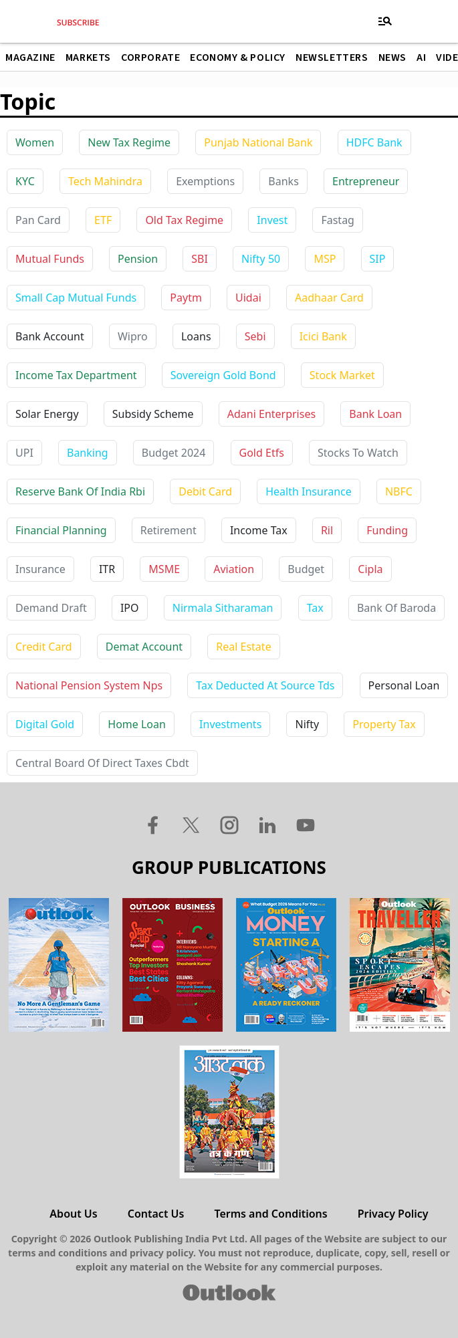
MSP (325, 258)
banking (87, 452)
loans (196, 336)
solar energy (47, 414)
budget (306, 569)
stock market (342, 375)
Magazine (30, 57)
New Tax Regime (129, 142)
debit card (205, 491)
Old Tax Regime (184, 220)
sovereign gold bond (223, 375)
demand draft (51, 607)
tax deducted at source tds (265, 685)
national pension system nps (88, 685)
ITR (107, 569)
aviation (233, 569)
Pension (138, 258)
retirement (168, 530)
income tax (259, 530)
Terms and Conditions (270, 1213)
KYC (25, 181)
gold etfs (261, 452)
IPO (129, 607)
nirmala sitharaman (223, 607)
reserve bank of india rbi (80, 491)
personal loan (404, 685)
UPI (24, 452)
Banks (283, 181)
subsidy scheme (153, 414)
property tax (383, 724)
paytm (186, 297)
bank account (49, 336)
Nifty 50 (260, 258)
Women (34, 142)
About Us (73, 1213)
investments (230, 724)
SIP (378, 258)
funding (387, 530)
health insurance (308, 491)
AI (421, 57)
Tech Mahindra (105, 181)
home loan (137, 724)
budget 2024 (174, 452)
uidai (248, 297)
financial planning (61, 530)
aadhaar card (329, 297)
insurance (40, 569)
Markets (88, 57)
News (392, 57)
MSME (164, 569)
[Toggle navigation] (385, 21)
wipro (133, 336)
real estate (243, 646)
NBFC (399, 491)
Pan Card (38, 220)
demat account (144, 646)
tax (315, 607)
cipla (370, 569)
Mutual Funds (49, 258)
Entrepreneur (365, 181)
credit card (43, 646)
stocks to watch (358, 452)
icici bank (323, 336)
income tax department (76, 375)
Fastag (337, 220)
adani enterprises (271, 414)
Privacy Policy (393, 1213)
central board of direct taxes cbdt (102, 763)
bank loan (375, 414)
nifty (307, 724)
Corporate (150, 57)
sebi (255, 336)
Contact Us (156, 1213)
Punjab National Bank (258, 142)
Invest (272, 220)
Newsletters (332, 57)
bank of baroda (396, 607)
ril (327, 530)
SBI (199, 258)
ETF (103, 220)
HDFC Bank (374, 142)
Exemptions (205, 181)
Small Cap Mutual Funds (75, 297)
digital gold (44, 724)
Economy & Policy (237, 57)
